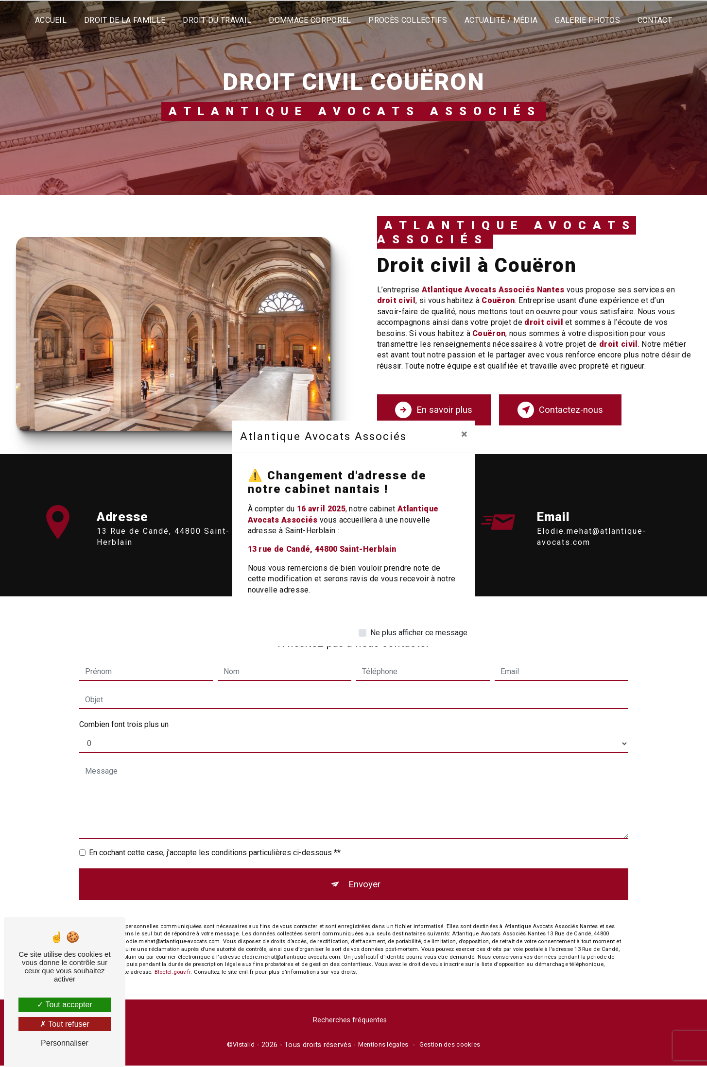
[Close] (464, 434)
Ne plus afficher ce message (418, 632)
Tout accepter (64, 1004)
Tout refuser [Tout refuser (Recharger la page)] (64, 1024)
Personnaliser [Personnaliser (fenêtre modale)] (64, 1043)
